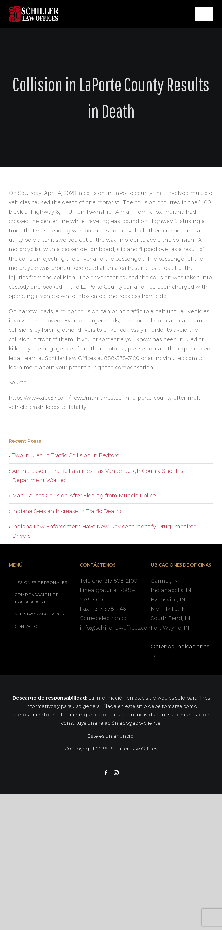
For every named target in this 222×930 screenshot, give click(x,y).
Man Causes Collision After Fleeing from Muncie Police (84, 495)
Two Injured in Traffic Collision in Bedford (66, 455)
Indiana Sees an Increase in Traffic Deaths (67, 511)
